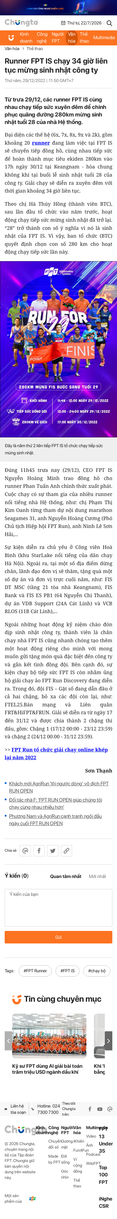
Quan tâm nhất (65, 876)
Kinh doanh (26, 37)
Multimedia (92, 1127)
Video (91, 1136)
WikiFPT (92, 1163)
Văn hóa (72, 37)
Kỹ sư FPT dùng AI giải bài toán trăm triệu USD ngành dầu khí (47, 1069)
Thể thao (84, 37)
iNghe (105, 1199)
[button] (108, 1041)
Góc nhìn (65, 1174)
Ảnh (89, 1145)
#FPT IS (68, 970)
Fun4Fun (79, 1150)
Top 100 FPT (103, 1175)
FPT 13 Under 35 (106, 1140)
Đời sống (65, 1159)
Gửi (58, 937)
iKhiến (78, 1141)
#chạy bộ (96, 970)
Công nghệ (42, 37)
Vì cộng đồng (77, 1165)
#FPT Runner (35, 970)
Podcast (92, 1154)
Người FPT (58, 37)
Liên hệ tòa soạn (15, 1109)
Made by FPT (54, 1159)
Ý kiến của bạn (58, 908)
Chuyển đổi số (54, 1144)
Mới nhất (97, 876)
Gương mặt (67, 1144)
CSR (104, 1206)
